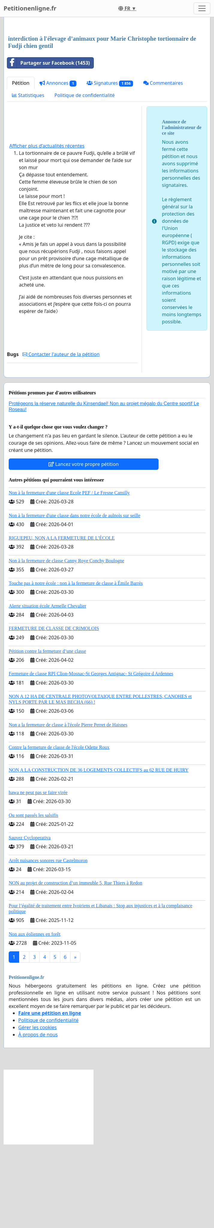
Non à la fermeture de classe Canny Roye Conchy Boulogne (66, 644)
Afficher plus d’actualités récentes (47, 229)
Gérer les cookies (37, 1111)
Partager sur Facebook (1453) (48, 146)
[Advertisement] (107, 68)
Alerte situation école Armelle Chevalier (47, 689)
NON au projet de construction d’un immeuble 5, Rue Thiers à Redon (75, 966)
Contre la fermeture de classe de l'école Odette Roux (59, 831)
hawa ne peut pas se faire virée (38, 876)
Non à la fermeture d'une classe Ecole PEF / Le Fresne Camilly (69, 576)
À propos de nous (38, 1118)
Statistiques (28, 179)
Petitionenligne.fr (30, 8)
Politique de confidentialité (85, 179)
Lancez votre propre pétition (84, 548)
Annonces (58, 166)
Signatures (110, 166)
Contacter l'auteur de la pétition (61, 438)
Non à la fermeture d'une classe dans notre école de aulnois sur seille (74, 599)
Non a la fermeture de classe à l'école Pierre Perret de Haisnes (68, 808)
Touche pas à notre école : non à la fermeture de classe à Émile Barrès (76, 667)
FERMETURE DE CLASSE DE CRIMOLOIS (54, 712)
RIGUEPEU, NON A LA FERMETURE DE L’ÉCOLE (62, 621)
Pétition (20, 166)
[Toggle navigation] (202, 8)
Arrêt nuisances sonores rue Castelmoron (48, 944)
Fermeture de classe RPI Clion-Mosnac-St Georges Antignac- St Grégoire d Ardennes (91, 757)
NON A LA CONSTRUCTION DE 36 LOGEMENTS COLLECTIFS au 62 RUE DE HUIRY (99, 853)
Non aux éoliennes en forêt (34, 1017)
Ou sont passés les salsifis (33, 899)
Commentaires (163, 166)
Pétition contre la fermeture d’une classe (47, 735)
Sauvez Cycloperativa (30, 921)
